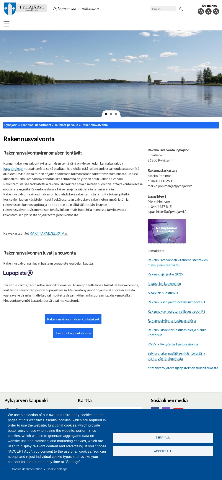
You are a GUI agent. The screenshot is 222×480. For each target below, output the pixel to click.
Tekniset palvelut (66, 125)
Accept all (163, 451)
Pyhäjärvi (11, 125)
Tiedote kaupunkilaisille (73, 333)
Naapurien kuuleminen (164, 283)
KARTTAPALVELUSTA (49, 233)
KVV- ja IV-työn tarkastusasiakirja (173, 344)
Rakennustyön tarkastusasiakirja (172, 320)
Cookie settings (57, 469)
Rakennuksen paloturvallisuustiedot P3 (176, 311)
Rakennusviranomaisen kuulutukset (73, 319)
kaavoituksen (13, 168)
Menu (6, 24)
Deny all (163, 437)
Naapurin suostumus (163, 293)
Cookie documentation (27, 469)
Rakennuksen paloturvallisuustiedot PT (177, 302)
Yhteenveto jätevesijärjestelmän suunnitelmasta (183, 368)
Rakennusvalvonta (95, 125)
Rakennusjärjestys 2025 (165, 274)
